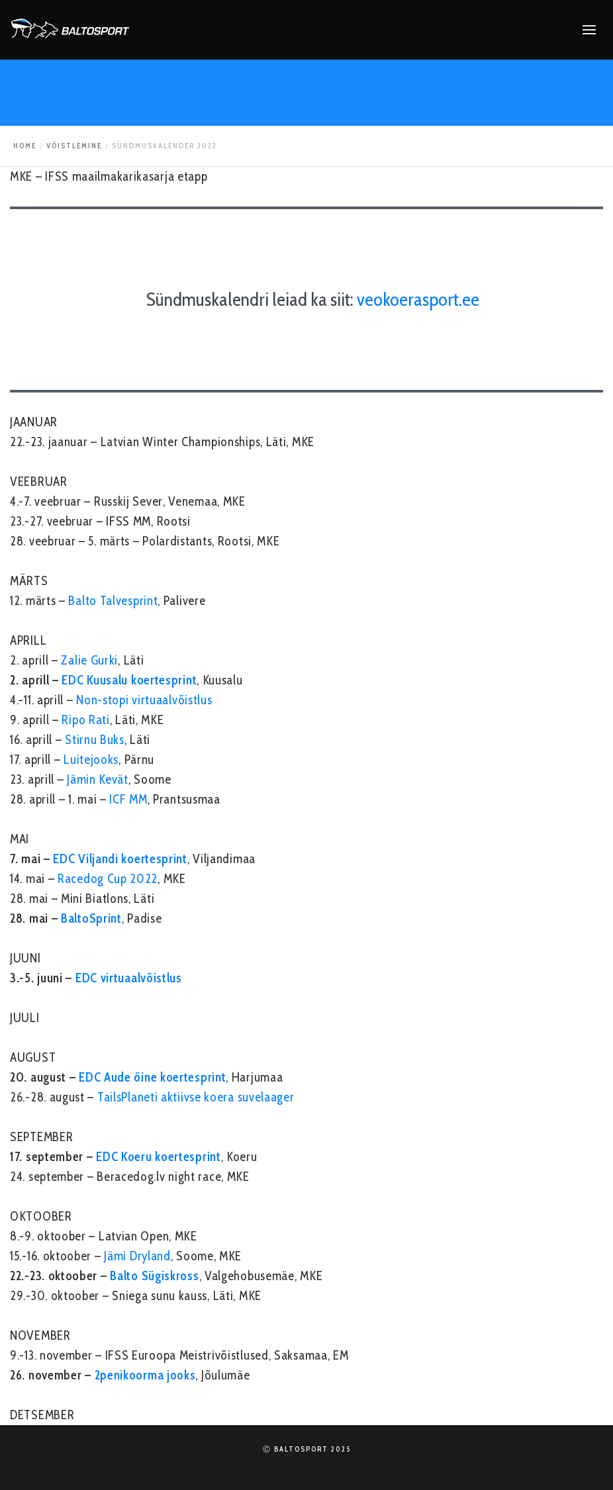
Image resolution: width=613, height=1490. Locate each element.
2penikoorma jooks (145, 1375)
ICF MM (128, 799)
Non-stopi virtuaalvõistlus (144, 700)
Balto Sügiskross (154, 1275)
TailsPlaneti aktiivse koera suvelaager (196, 1097)
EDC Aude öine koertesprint (152, 1077)
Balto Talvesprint (113, 600)
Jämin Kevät (97, 779)
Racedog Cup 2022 (108, 878)
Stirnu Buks (94, 739)
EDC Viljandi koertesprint (120, 858)
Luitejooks (91, 759)
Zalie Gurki (89, 660)
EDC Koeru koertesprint (158, 1156)
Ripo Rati (85, 719)
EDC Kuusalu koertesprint (129, 680)
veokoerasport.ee (418, 299)
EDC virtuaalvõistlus (128, 978)
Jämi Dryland (137, 1256)
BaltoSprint (91, 918)
